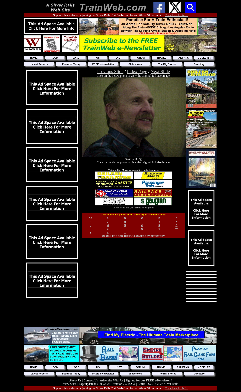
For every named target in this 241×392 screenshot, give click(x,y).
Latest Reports (39, 64)
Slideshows (135, 64)
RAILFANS (183, 57)
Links (141, 383)
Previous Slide (110, 71)
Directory (199, 64)
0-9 (90, 218)
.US (98, 57)
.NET (119, 57)
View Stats (69, 383)
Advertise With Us (112, 380)
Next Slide (160, 71)
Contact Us (90, 380)
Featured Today (71, 64)
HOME (33, 57)
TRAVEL (161, 57)
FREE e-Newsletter (103, 64)
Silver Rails (171, 383)
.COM (55, 57)
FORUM (140, 57)
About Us (75, 380)
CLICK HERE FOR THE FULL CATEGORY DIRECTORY (133, 236)
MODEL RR (204, 57)
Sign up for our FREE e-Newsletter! (149, 380)
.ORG (76, 57)
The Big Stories (167, 64)
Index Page (137, 71)
